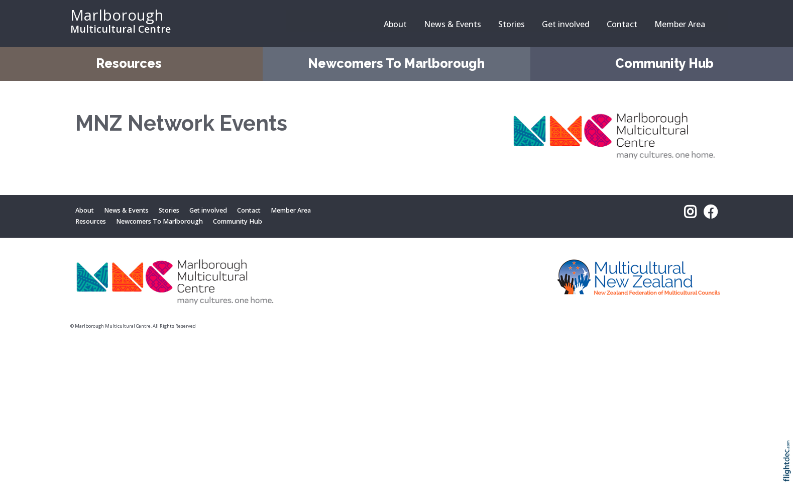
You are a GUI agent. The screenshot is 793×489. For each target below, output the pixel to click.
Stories (511, 24)
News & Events (452, 24)
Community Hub (664, 63)
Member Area (679, 24)
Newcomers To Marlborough (396, 63)
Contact (622, 24)
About (395, 24)
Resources (129, 63)
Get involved (566, 24)
